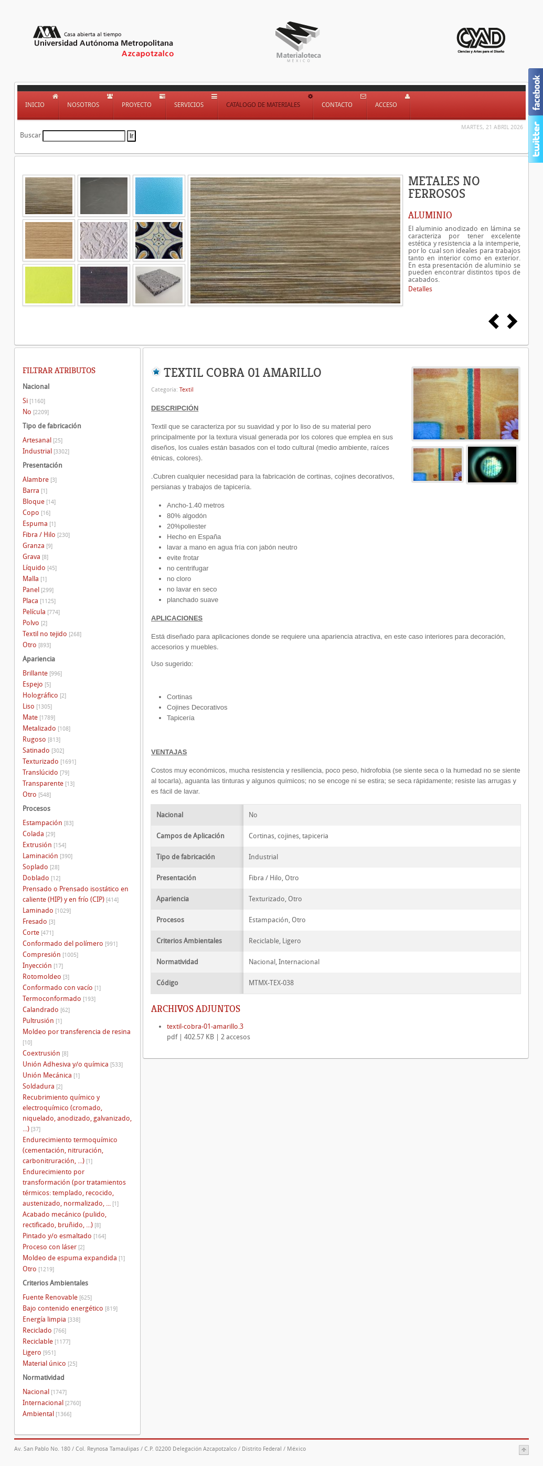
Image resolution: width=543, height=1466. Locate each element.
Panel (38, 590)
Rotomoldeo (46, 976)
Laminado (47, 910)
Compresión (50, 954)
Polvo (35, 623)
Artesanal (42, 440)
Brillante (42, 673)
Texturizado (49, 761)
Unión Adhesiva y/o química (73, 1064)
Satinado (43, 750)
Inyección (43, 965)
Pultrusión (42, 1021)
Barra (35, 490)
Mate (39, 717)
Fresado (39, 921)
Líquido (40, 568)
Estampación (48, 823)
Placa (39, 601)
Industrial (46, 451)
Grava (35, 557)
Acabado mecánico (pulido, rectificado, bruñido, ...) (65, 1219)
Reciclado (44, 1330)
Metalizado (46, 728)
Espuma (39, 524)
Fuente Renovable (57, 1297)
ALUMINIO (430, 215)
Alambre (40, 479)
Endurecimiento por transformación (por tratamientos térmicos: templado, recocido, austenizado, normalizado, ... (74, 1187)
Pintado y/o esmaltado (64, 1236)
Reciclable (46, 1341)
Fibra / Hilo (46, 535)
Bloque (39, 501)
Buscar (30, 135)
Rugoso (41, 739)
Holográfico (44, 695)
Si (34, 401)
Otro (37, 645)
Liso (37, 706)
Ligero (39, 1352)
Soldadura (42, 1086)
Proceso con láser (53, 1247)
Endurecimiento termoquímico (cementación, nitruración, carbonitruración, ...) (70, 1150)
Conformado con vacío (62, 988)
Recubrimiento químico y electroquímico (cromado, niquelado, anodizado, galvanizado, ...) (77, 1113)
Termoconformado (59, 999)
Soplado (41, 867)
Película (41, 612)
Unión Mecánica (51, 1075)
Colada (39, 834)
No (36, 412)
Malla (35, 579)
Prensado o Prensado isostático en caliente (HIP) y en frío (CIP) (76, 894)
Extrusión (44, 845)
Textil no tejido (52, 634)
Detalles (420, 289)
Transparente (48, 783)
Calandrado (46, 1010)
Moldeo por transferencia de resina (77, 1037)
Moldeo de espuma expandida (74, 1258)
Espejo (37, 684)
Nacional (45, 1392)
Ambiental (47, 1414)
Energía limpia (51, 1319)
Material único (50, 1363)
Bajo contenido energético (70, 1308)
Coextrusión (45, 1053)
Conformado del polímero (70, 943)
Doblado (41, 878)
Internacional (52, 1403)
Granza (37, 546)
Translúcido (46, 772)
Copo (36, 512)
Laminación (47, 856)
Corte (38, 932)
